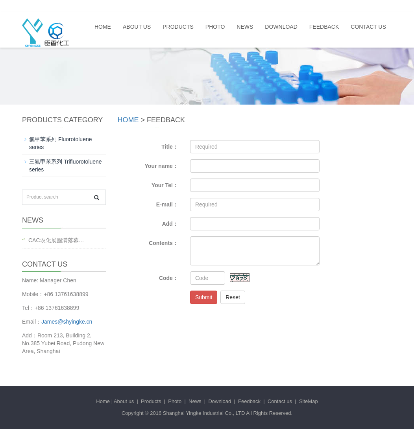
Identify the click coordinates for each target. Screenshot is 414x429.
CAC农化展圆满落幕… (56, 240)
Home (102, 27)
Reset (232, 297)
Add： (170, 224)
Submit (204, 297)
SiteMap (308, 401)
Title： (169, 147)
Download (281, 27)
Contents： (163, 243)
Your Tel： (165, 185)
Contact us (368, 27)
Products (178, 27)
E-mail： (167, 204)
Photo (215, 27)
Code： (168, 278)
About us (137, 27)
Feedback (324, 27)
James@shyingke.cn (66, 322)
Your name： (161, 166)
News (245, 27)
